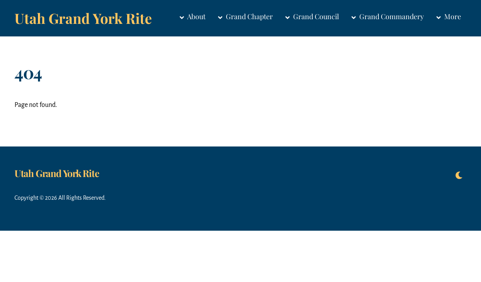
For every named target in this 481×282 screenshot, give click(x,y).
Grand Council (312, 16)
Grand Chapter (245, 16)
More (448, 16)
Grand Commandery (387, 16)
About (192, 16)
